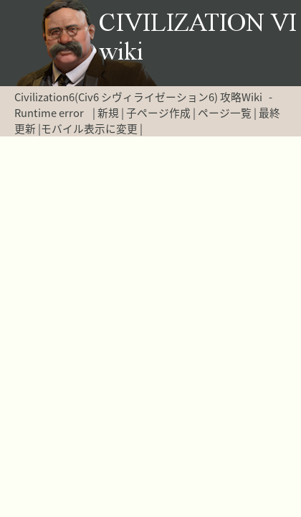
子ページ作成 (158, 113)
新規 (108, 113)
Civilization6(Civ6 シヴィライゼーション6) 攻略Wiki (138, 97)
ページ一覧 (225, 113)
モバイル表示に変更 (89, 128)
